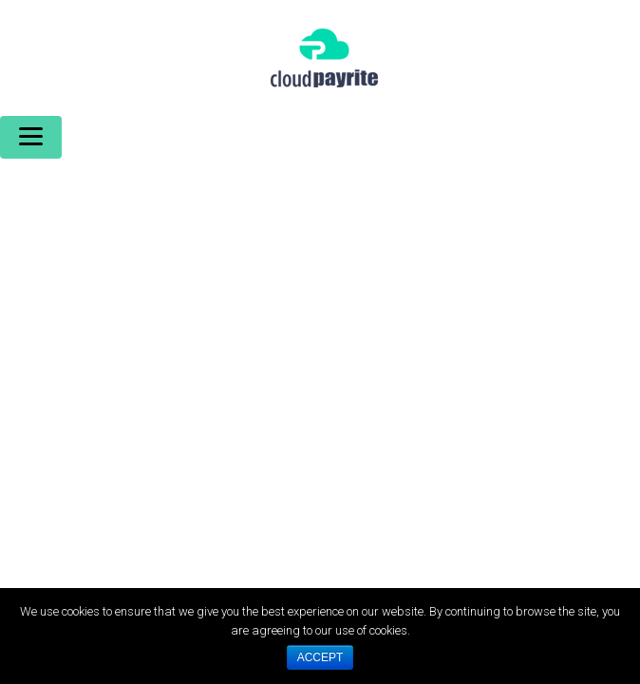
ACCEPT (320, 657)
